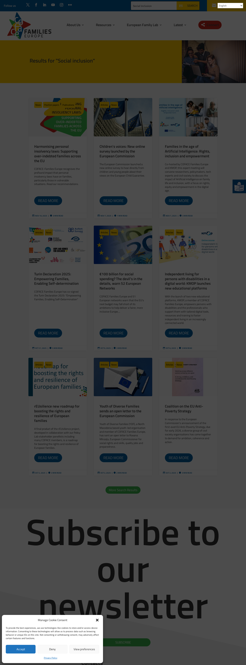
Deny (52, 649)
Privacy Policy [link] (50, 658)
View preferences (84, 649)
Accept (21, 649)
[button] (97, 620)
